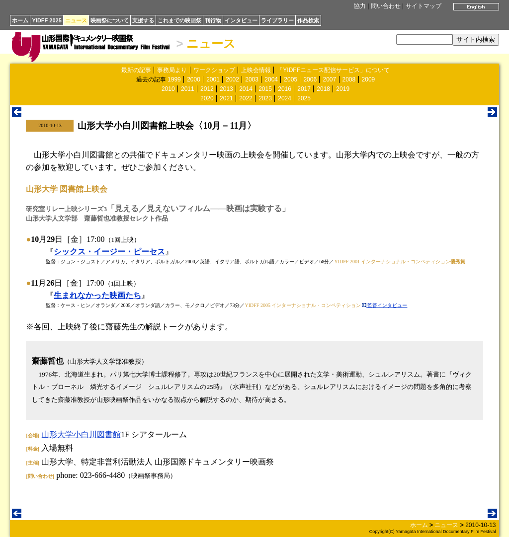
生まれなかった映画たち (97, 295)
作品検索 (308, 20)
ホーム (20, 20)
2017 (304, 88)
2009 (368, 79)
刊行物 (213, 20)
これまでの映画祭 (179, 20)
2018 (323, 88)
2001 (213, 79)
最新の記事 (136, 70)
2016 (284, 88)
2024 (284, 98)
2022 (246, 98)
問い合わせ (386, 5)
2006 (310, 79)
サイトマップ (423, 5)
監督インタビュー (385, 305)
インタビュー (241, 20)
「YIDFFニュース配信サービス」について (333, 70)
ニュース (76, 20)
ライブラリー (277, 20)
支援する (143, 20)
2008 (349, 79)
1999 (174, 79)
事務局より (172, 70)
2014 (246, 88)
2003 (251, 79)
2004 (271, 79)
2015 (265, 88)
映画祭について (109, 20)
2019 (342, 88)
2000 (193, 79)
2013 (226, 88)
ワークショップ (214, 70)
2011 (187, 88)
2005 (290, 79)
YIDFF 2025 (46, 20)
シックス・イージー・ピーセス (109, 251)
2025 (304, 98)
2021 (226, 98)
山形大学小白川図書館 (81, 434)
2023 (265, 98)
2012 (207, 88)
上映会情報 (256, 70)
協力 (360, 5)
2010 (168, 88)
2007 (329, 79)
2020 (207, 98)
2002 (232, 79)
